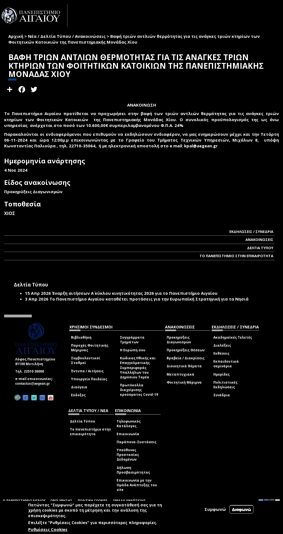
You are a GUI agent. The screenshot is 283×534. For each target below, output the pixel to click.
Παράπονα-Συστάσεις (136, 442)
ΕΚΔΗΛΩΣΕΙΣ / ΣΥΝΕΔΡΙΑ (251, 231)
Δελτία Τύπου (82, 421)
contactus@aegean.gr (34, 384)
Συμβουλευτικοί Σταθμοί (85, 360)
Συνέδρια (221, 395)
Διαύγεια (79, 387)
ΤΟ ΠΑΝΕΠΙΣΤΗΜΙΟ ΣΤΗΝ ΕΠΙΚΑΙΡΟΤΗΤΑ (236, 255)
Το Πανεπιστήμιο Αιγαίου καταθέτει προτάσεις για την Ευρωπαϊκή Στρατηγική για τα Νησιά (148, 299)
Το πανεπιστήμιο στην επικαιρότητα (90, 431)
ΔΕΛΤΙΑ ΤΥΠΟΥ (260, 247)
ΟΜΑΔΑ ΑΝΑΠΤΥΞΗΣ (129, 500)
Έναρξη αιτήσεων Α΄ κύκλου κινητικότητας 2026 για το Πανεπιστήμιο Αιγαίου (135, 293)
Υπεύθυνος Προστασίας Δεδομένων (128, 455)
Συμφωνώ (215, 509)
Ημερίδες (221, 374)
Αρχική (15, 36)
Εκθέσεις (221, 353)
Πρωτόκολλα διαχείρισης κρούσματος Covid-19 (139, 390)
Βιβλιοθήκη (81, 337)
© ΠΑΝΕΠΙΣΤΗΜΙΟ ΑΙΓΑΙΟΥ (24, 500)
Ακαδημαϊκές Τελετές (232, 337)
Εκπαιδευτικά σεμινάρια (226, 363)
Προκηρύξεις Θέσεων (186, 350)
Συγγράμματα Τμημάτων (132, 339)
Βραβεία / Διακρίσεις (186, 358)
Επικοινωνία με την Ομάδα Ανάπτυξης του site (137, 485)
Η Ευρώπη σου (132, 350)
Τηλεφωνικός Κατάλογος (129, 423)
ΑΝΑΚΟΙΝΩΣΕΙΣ (259, 239)
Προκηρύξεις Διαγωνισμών (179, 339)
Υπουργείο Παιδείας (89, 379)
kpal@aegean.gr (202, 145)
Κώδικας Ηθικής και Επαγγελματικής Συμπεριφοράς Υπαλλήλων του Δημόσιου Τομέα (138, 367)
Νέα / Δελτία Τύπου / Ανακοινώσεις (67, 36)
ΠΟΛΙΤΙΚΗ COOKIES (93, 500)
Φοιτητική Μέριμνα (184, 382)
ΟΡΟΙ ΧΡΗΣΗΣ (61, 500)
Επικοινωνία (128, 434)
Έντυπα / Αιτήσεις (87, 371)
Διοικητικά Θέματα (184, 366)
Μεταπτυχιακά (180, 374)
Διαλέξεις (222, 345)
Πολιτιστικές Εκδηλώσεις (225, 384)
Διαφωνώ (241, 509)
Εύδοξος (78, 395)
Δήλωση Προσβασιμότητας (133, 470)
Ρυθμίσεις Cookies (47, 529)
